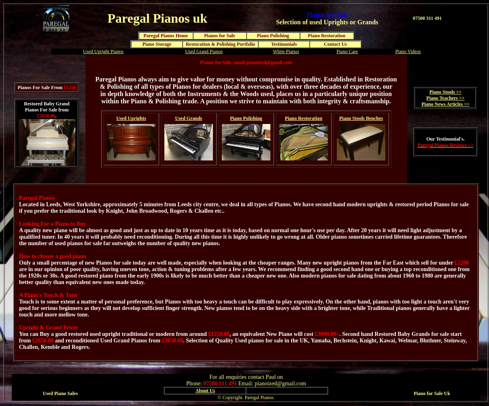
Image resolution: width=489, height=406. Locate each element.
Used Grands (188, 118)
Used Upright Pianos (103, 51)
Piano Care (347, 51)
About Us (205, 390)
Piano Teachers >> (445, 98)
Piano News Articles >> (445, 104)
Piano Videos (408, 51)
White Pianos (286, 51)
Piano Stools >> (445, 92)
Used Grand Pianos (204, 51)
